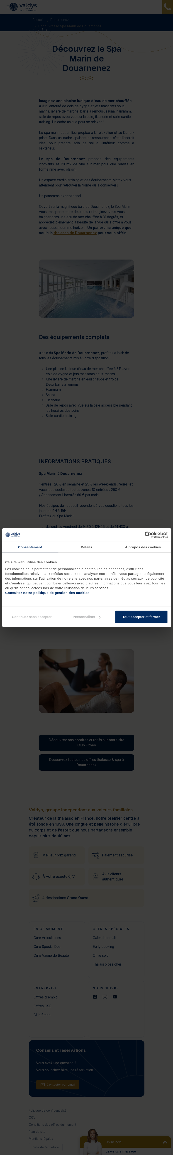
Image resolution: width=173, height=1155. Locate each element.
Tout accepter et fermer (141, 617)
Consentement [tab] (30, 547)
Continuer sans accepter (31, 617)
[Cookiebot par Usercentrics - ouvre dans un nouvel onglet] (148, 534)
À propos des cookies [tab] (143, 547)
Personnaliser (87, 617)
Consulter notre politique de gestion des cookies (47, 593)
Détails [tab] (86, 547)
